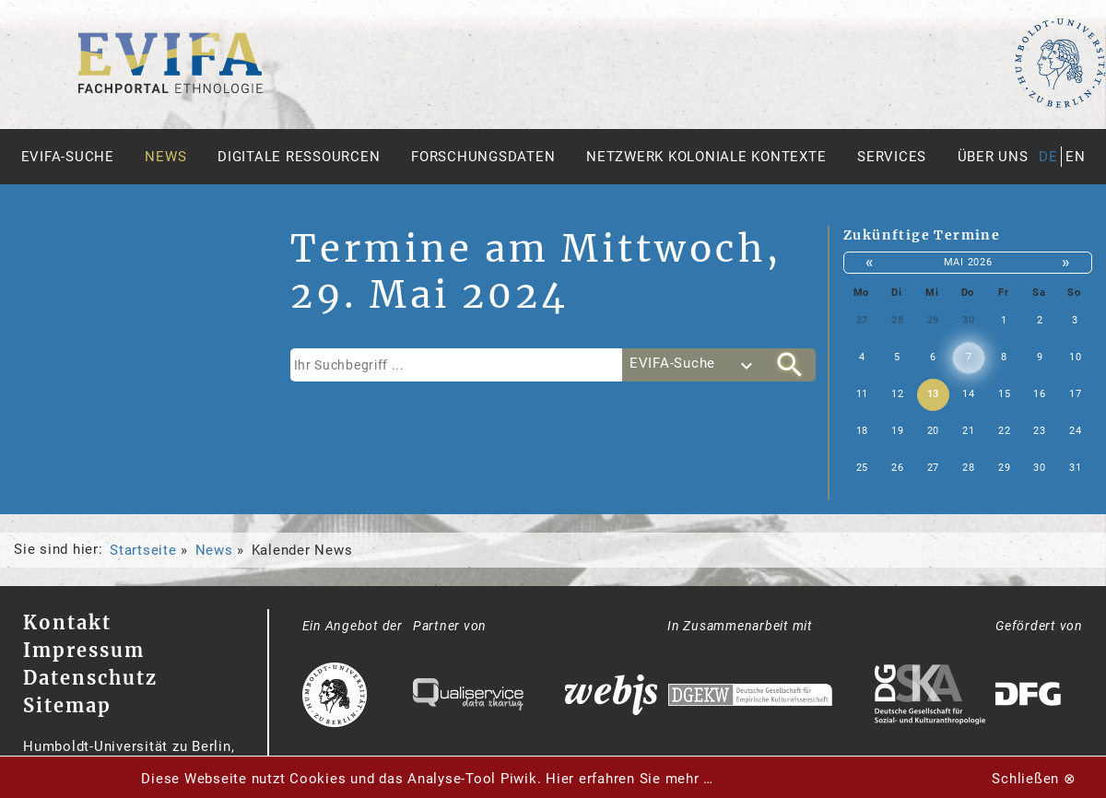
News (165, 156)
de (1048, 156)
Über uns (993, 156)
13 (933, 394)
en (1075, 156)
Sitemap (67, 705)
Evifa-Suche (67, 156)
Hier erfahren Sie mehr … (629, 778)
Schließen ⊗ (1034, 778)
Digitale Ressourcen (299, 156)
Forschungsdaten (483, 156)
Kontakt (67, 622)
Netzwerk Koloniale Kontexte (706, 156)
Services (891, 156)
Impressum (84, 650)
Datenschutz (90, 677)
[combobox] (693, 364)
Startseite (143, 550)
